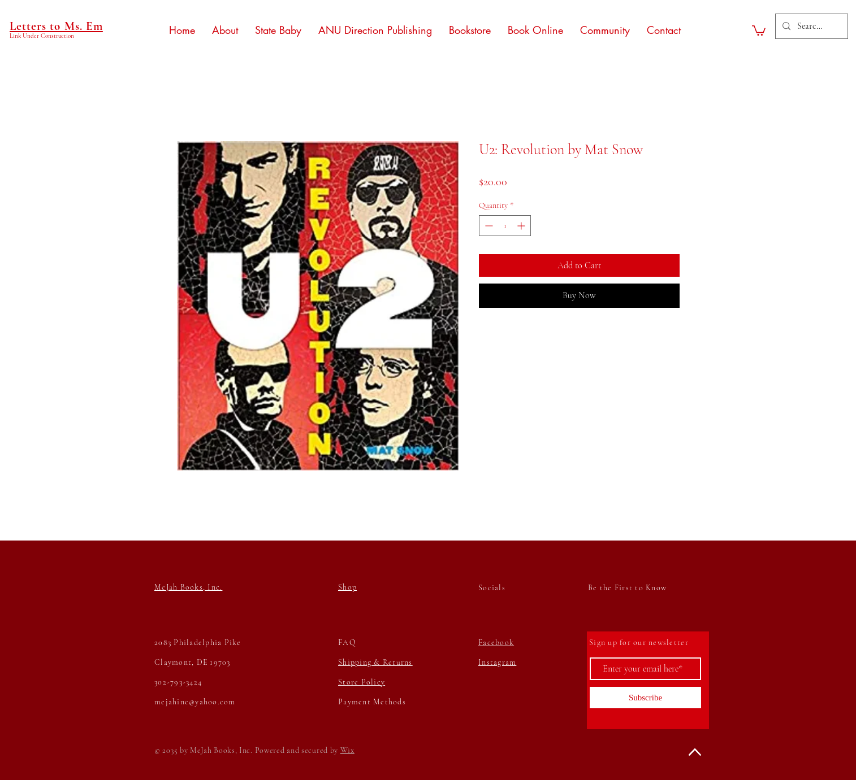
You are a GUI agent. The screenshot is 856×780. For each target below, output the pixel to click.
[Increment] (522, 226)
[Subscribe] (645, 697)
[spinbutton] (505, 226)
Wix (347, 750)
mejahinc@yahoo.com (195, 702)
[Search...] (810, 26)
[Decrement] (488, 226)
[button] (759, 30)
